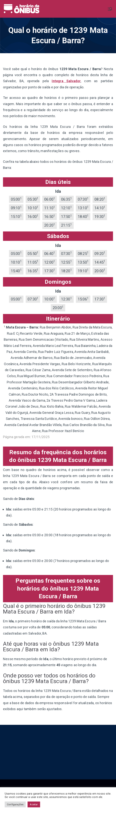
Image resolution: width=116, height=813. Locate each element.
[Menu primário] (110, 8)
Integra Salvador (66, 81)
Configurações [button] (15, 804)
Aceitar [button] (34, 804)
